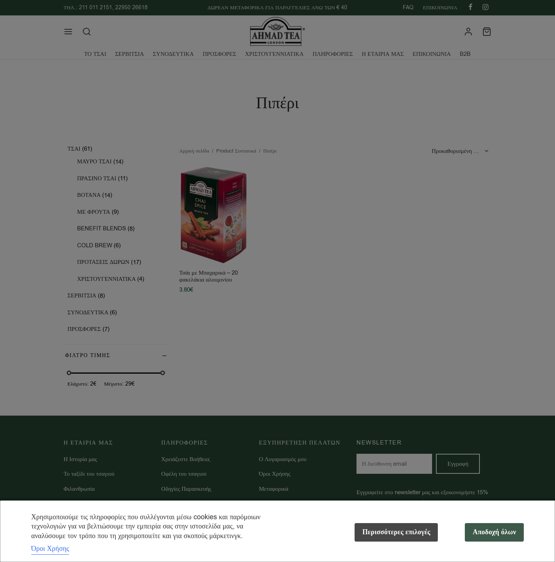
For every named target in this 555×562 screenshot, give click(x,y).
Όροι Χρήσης (50, 548)
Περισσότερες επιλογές (396, 532)
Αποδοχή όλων (494, 532)
